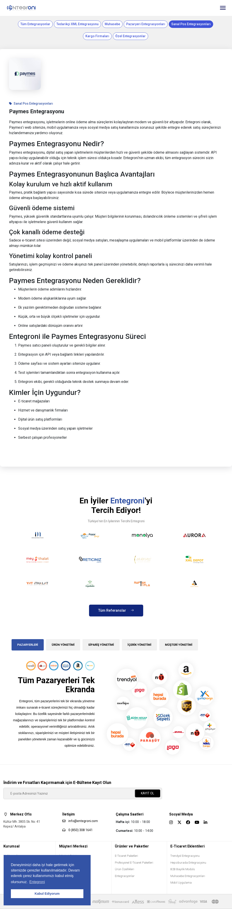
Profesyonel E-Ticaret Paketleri (134, 862)
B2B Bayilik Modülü (182, 869)
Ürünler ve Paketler (132, 846)
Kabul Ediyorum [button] (47, 893)
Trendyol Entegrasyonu (185, 855)
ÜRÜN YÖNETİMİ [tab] (63, 644)
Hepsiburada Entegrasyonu (188, 862)
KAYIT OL (147, 793)
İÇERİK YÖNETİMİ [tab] (139, 644)
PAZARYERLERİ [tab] (27, 644)
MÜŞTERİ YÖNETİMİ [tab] (178, 644)
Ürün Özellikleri (124, 869)
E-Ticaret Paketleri (126, 855)
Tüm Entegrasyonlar (35, 24)
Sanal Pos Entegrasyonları (191, 24)
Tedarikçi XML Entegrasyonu (77, 24)
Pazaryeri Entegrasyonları (145, 24)
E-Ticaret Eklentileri (187, 846)
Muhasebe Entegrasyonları (187, 876)
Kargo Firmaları (97, 36)
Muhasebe (112, 24)
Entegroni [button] (37, 882)
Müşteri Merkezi (73, 846)
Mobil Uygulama (181, 882)
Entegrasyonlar (125, 876)
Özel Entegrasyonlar (130, 36)
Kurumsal (11, 846)
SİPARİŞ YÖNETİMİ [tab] (101, 644)
